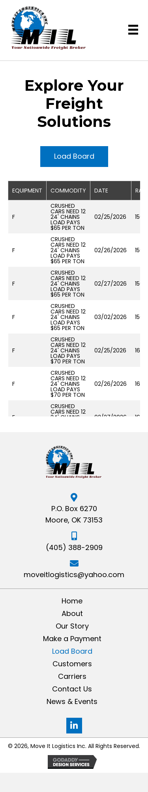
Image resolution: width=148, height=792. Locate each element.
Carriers (72, 676)
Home (72, 601)
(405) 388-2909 (74, 547)
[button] (74, 156)
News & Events (72, 701)
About (72, 613)
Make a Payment (72, 638)
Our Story (72, 626)
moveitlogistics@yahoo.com (74, 574)
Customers (72, 664)
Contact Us (72, 689)
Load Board (72, 651)
